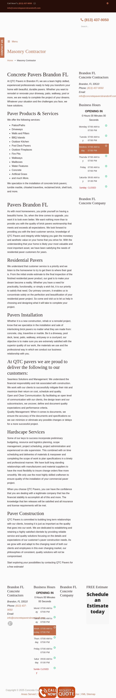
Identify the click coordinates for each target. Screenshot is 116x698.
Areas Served (28, 694)
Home (10, 60)
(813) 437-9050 (25, 3)
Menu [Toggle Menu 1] (12, 41)
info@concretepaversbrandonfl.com (24, 8)
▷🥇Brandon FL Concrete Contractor (61, 25)
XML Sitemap (88, 694)
